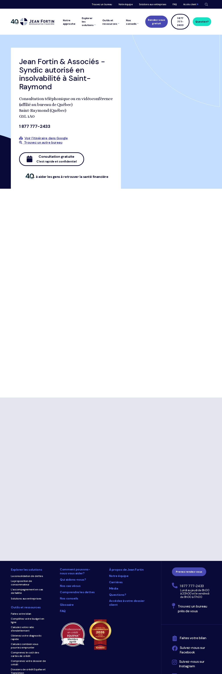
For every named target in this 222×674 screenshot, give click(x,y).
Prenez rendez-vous (189, 571)
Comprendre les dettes (77, 592)
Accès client (189, 4)
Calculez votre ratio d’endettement (22, 628)
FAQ (175, 4)
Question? (202, 21)
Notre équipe (126, 4)
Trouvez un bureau (102, 4)
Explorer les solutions (26, 570)
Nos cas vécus (70, 586)
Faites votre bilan (21, 614)
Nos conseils (69, 598)
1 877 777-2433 (34, 126)
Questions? (117, 595)
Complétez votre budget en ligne (27, 620)
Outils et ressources (26, 607)
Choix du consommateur (102, 634)
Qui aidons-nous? (73, 579)
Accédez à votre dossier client (127, 603)
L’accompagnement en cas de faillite (27, 591)
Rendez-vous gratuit (156, 21)
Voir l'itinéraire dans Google (46, 138)
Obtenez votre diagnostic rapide (26, 637)
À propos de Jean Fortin (126, 570)
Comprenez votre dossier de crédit (28, 662)
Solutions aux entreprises (152, 4)
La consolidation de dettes (27, 576)
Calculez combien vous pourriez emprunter (24, 645)
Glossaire (66, 605)
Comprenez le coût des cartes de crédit (25, 654)
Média (113, 588)
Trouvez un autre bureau (40, 142)
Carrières (116, 582)
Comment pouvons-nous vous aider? (75, 571)
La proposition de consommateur (21, 582)
